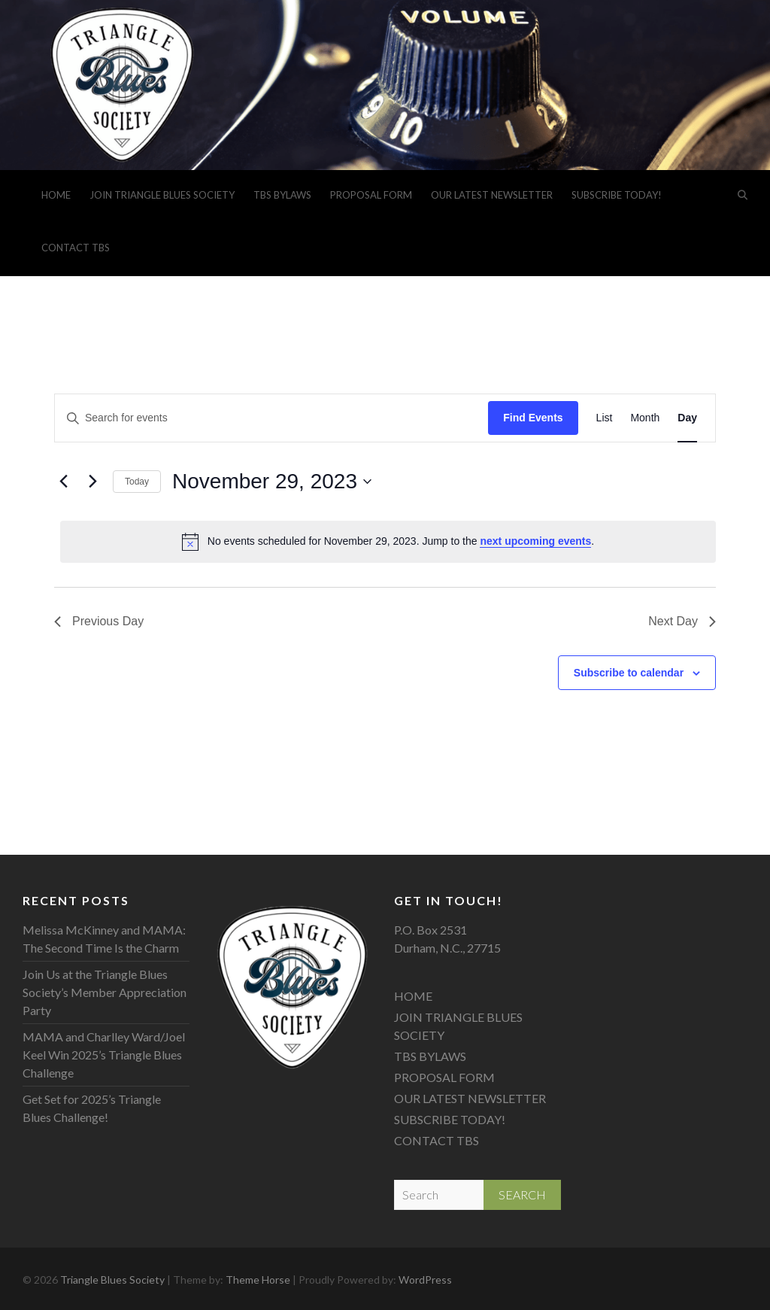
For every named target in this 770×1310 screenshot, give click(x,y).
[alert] (388, 542)
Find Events (532, 418)
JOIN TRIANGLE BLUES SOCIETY (162, 195)
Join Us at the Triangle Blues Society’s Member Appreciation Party (104, 992)
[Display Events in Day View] (687, 418)
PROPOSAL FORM (371, 195)
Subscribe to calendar (629, 673)
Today (137, 481)
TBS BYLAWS (282, 195)
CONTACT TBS (75, 248)
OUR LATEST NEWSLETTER (492, 195)
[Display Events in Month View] (644, 418)
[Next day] (92, 482)
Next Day (682, 621)
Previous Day (99, 621)
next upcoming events (535, 541)
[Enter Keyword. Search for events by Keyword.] (271, 418)
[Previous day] (63, 482)
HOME (56, 195)
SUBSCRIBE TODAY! (616, 195)
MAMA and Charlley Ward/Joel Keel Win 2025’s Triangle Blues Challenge (104, 1054)
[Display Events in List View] (604, 418)
